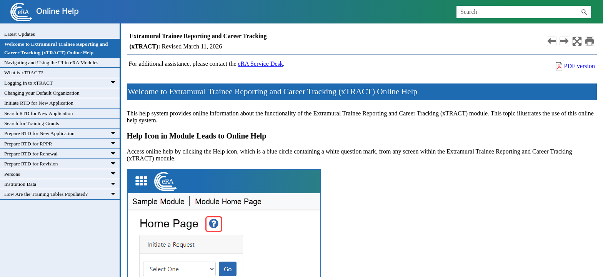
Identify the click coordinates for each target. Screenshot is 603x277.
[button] (584, 12)
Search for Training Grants (31, 123)
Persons (62, 174)
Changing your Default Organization (42, 93)
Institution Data (62, 184)
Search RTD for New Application (38, 113)
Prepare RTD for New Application (62, 133)
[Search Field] (523, 12)
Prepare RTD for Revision (62, 164)
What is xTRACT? (23, 72)
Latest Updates (19, 34)
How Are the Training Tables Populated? (62, 194)
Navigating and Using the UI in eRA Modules (51, 62)
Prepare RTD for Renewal (62, 154)
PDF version (579, 66)
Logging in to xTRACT (62, 83)
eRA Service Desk (260, 63)
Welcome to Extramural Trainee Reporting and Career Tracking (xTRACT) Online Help (56, 48)
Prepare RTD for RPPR (62, 144)
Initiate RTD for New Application (38, 103)
